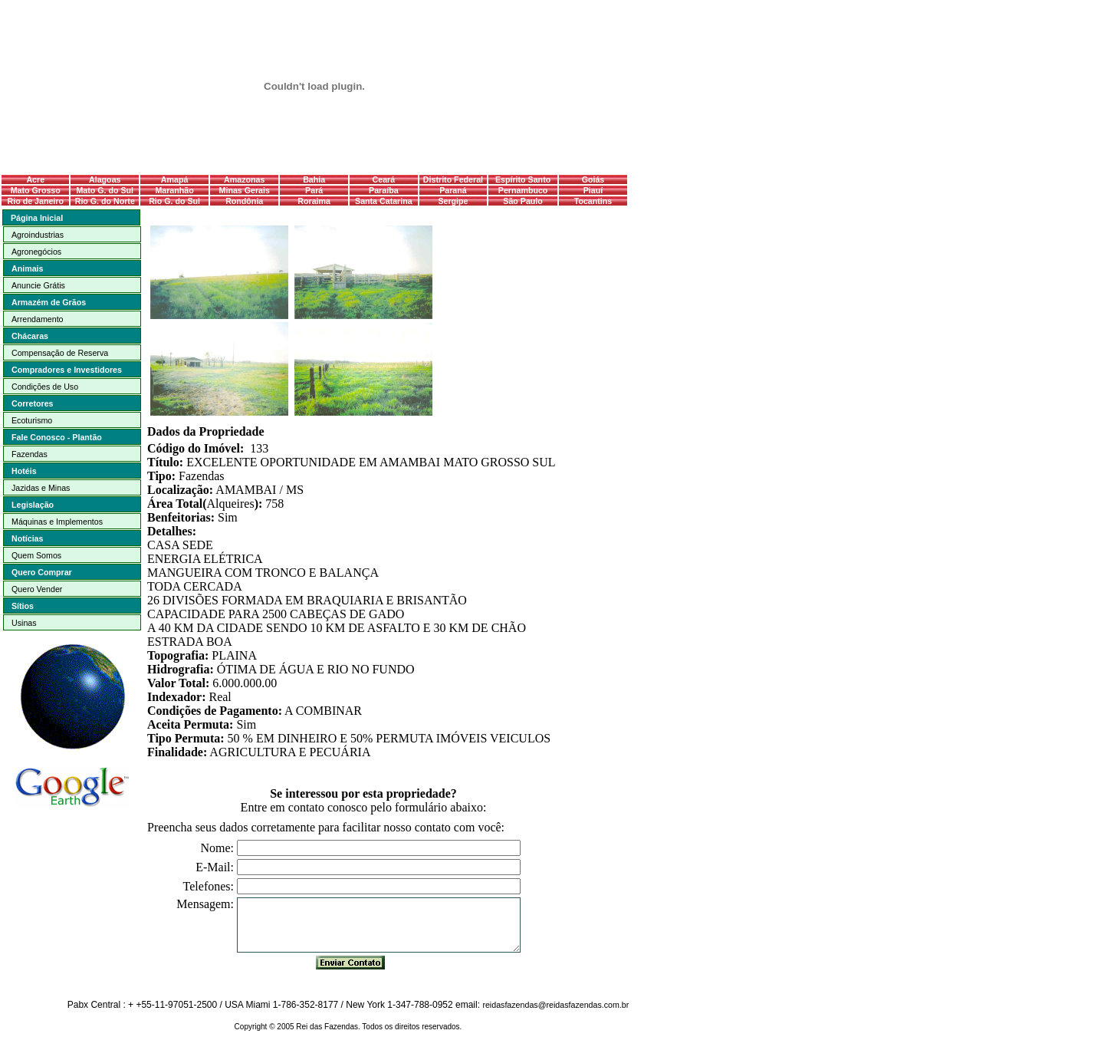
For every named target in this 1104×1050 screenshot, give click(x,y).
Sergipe (453, 201)
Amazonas (244, 179)
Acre (35, 179)
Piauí (593, 190)
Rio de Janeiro (36, 201)
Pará (314, 190)
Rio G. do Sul (174, 201)
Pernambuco (523, 190)
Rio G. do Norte (105, 201)
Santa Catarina (383, 201)
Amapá (175, 179)
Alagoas (104, 179)
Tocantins (593, 201)
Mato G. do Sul (104, 190)
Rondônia (244, 201)
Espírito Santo (522, 179)
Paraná (453, 190)
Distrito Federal (453, 179)
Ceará (384, 179)
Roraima (313, 201)
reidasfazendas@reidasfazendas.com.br (555, 1004)
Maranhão (174, 190)
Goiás (593, 179)
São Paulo (523, 201)
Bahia (314, 179)
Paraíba (384, 190)
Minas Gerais (244, 190)
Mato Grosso (36, 190)
